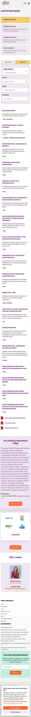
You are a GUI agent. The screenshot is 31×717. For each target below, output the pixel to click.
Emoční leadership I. (9, 110)
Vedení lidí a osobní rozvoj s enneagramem (13, 630)
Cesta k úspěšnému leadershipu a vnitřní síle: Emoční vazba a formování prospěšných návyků (15, 406)
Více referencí (15, 503)
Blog (2, 616)
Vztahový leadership (9, 327)
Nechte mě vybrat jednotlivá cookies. (13, 703)
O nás (2, 609)
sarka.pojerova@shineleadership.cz (15, 588)
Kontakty (3, 621)
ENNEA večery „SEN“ (9, 292)
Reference (4, 614)
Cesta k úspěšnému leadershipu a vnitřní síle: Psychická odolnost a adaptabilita (13, 218)
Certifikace (5, 95)
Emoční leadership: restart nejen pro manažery (15, 632)
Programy (4, 606)
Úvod (2, 604)
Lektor (4, 86)
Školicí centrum (5, 611)
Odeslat (15, 672)
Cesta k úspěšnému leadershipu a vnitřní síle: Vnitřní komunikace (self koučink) (14, 380)
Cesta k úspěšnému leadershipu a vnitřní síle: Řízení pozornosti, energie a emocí (15, 393)
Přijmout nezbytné (15, 712)
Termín (4, 77)
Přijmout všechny (15, 708)
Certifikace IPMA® (6, 619)
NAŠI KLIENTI (15, 547)
